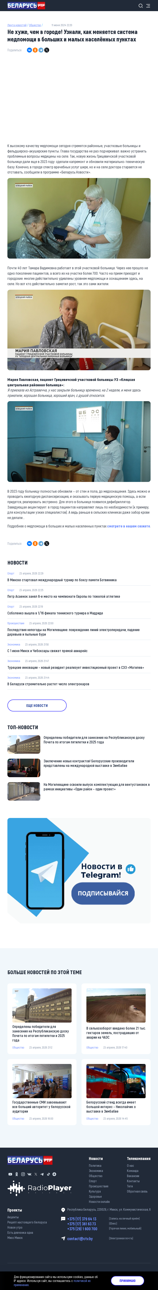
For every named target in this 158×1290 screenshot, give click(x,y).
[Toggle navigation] (147, 5)
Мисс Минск (15, 1238)
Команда (132, 1171)
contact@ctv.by (109, 1238)
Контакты (133, 1181)
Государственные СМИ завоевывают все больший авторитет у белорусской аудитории (41, 1106)
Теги (130, 1186)
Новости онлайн (99, 1201)
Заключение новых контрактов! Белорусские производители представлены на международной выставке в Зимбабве (89, 763)
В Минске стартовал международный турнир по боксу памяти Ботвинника (62, 580)
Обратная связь (137, 1191)
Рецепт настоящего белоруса (27, 1222)
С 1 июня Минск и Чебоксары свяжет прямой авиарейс (47, 650)
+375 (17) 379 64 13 (109, 1218)
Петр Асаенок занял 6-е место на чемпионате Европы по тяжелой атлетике (63, 596)
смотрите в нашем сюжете (128, 526)
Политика (95, 1165)
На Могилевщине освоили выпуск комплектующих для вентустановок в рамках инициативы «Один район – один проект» (97, 786)
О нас (130, 1165)
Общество (35, 25)
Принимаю (128, 1281)
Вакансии (133, 1176)
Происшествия (15, 623)
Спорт (10, 573)
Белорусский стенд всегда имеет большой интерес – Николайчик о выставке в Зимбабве (111, 1106)
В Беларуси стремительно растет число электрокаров (48, 684)
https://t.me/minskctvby (22, 821)
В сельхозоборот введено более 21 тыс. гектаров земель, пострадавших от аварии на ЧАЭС (116, 1032)
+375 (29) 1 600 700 (109, 1228)
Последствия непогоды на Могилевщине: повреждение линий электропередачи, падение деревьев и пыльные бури (73, 631)
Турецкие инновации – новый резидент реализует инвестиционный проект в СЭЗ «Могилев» (75, 667)
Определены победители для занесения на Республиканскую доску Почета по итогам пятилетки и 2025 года (94, 739)
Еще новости (37, 705)
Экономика (13, 644)
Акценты (13, 1217)
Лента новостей (17, 25)
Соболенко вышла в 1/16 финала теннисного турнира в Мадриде (55, 613)
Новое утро (14, 1227)
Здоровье (95, 1196)
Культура (95, 1191)
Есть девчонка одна (20, 1232)
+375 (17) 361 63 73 (109, 1223)
